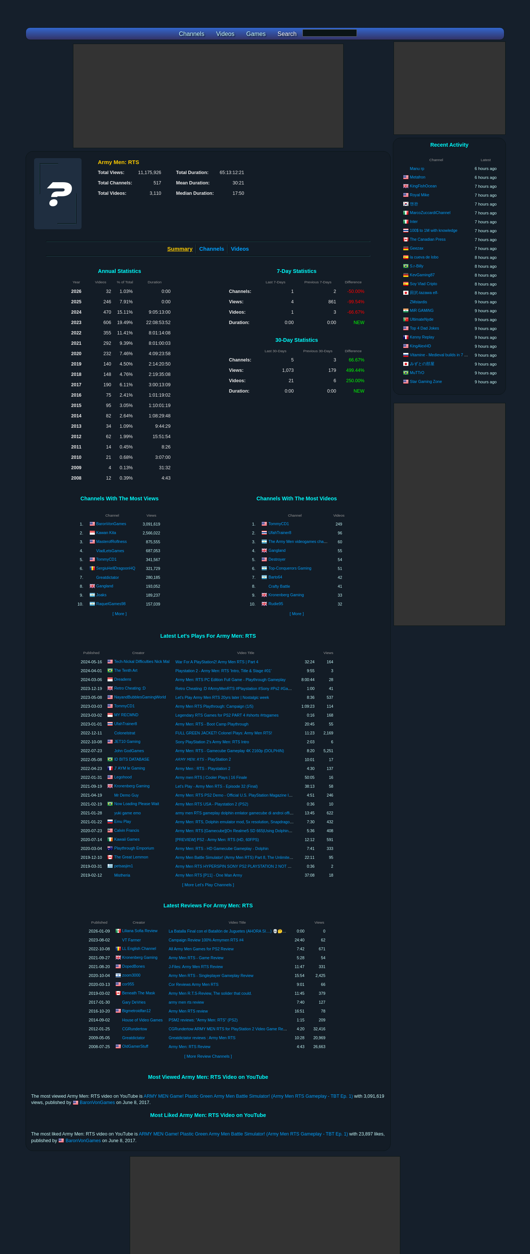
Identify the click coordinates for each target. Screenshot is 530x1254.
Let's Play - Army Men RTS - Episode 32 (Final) (216, 786)
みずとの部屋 (422, 363)
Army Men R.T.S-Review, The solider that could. (210, 993)
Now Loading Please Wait (136, 803)
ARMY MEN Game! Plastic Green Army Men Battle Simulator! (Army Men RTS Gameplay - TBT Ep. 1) (248, 1096)
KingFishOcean (423, 186)
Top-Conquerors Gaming (289, 568)
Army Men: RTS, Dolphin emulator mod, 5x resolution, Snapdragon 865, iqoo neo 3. (248, 822)
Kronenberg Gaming (286, 595)
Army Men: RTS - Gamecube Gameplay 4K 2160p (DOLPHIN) (229, 750)
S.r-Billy (417, 266)
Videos (240, 249)
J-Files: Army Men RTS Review (196, 966)
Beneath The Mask (138, 993)
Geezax (417, 248)
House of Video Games (142, 1020)
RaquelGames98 (111, 603)
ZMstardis (418, 302)
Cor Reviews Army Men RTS (194, 984)
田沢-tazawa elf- (424, 292)
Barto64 (275, 577)
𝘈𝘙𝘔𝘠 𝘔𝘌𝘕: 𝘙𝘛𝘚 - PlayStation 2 (203, 759)
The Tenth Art (126, 670)
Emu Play (122, 821)
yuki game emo (127, 813)
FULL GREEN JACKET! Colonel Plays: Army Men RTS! (223, 733)
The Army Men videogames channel (299, 541)
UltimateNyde (422, 319)
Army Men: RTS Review (190, 1046)
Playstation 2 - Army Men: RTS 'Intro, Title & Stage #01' (223, 670)
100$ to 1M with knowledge (433, 230)
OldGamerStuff (135, 1046)
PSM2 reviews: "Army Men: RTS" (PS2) (203, 1020)
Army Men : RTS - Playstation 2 (202, 768)
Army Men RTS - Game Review (196, 957)
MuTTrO (417, 372)
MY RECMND (126, 714)
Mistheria (122, 875)
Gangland (104, 586)
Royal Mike (419, 195)
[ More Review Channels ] (208, 1056)
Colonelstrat (124, 733)
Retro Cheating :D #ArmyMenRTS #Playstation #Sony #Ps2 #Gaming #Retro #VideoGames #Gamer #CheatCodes (275, 688)
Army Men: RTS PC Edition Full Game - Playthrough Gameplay (230, 679)
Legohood (123, 776)
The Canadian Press (428, 239)
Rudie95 (275, 603)
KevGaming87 (422, 275)
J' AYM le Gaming (129, 768)
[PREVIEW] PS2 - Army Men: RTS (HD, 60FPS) (217, 839)
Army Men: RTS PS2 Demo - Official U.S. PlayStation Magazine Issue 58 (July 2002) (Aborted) (257, 795)
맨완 (414, 203)
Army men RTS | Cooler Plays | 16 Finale (211, 777)
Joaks (101, 595)
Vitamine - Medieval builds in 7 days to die (446, 355)
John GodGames (129, 750)
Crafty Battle (279, 586)
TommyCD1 (106, 559)
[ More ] (119, 613)
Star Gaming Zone (426, 381)
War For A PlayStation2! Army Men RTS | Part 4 (216, 662)
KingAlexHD (420, 346)
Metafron (417, 177)
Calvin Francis (126, 830)
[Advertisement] (208, 96)
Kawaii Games (126, 839)
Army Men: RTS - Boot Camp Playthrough (211, 724)
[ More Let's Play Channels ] (208, 885)
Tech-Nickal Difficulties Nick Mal (141, 661)
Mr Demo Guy (126, 795)
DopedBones (133, 966)
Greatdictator (107, 577)
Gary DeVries (134, 1002)
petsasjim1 (123, 865)
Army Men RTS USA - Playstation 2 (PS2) (211, 804)
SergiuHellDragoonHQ (115, 568)
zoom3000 (131, 975)
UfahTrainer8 (279, 532)
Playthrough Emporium (134, 848)
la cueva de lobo (424, 257)
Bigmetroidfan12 (136, 1010)
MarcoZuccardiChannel (430, 212)
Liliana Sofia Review (140, 930)
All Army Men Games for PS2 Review (201, 949)
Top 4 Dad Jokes (424, 328)
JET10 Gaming (127, 741)
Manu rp (417, 168)
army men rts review (186, 1002)
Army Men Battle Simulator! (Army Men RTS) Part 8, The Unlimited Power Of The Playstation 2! (258, 857)
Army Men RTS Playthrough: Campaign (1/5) (214, 706)
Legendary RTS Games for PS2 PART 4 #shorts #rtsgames (226, 715)
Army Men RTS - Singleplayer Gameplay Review (211, 975)
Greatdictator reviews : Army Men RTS (202, 1037)
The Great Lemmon (131, 856)
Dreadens (122, 679)
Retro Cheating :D (130, 688)
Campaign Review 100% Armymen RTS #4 (206, 940)
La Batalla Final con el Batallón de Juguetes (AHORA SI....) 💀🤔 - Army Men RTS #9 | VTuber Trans (257, 931)
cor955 (128, 984)
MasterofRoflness (111, 541)
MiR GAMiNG (422, 310)
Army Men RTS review (188, 1011)
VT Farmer (131, 940)
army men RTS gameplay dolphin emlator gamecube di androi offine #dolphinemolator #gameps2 (260, 813)
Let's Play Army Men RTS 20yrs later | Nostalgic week (222, 697)
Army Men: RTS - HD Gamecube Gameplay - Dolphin (221, 848)
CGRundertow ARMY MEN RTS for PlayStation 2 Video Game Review (230, 1029)
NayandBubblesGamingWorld (140, 696)
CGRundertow (134, 1029)
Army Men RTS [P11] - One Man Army (208, 875)
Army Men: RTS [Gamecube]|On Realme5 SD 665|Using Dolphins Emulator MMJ (246, 830)
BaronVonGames (111, 523)
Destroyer (276, 559)
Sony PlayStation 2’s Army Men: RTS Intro (212, 742)
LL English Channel (139, 948)
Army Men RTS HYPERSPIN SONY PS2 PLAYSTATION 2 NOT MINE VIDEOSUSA (248, 866)
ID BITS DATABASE (131, 759)
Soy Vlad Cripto (423, 283)
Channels (211, 249)
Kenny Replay (422, 337)
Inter (414, 221)
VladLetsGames (110, 550)
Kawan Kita (106, 532)
